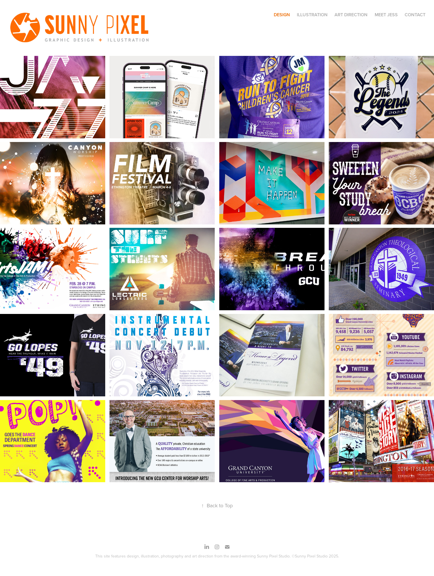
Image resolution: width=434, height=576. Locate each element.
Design (282, 14)
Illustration (312, 14)
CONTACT (415, 14)
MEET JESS (386, 14)
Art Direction (351, 14)
